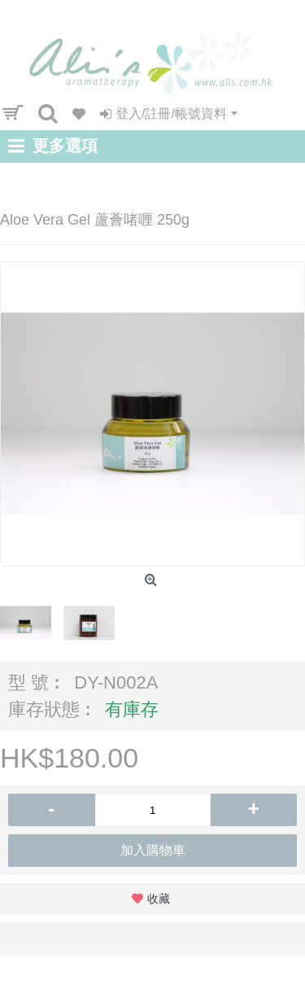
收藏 (158, 898)
